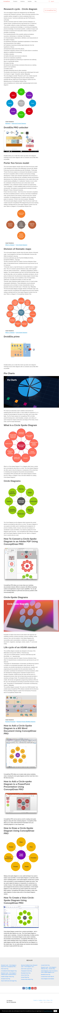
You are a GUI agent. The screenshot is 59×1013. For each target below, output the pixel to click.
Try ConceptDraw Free (50, 10)
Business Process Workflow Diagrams (26, 721)
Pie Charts (9, 373)
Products (15, 1)
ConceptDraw (6, 1)
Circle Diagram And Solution (47, 978)
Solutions (22, 1)
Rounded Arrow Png (25, 973)
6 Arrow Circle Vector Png (27, 979)
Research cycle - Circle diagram (20, 9)
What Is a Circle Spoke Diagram (20, 425)
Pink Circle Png (4, 968)
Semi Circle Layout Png (26, 968)
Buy (35, 1)
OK (55, 1011)
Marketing (7, 123)
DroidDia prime (12, 336)
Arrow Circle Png (25, 975)
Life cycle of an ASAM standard (20, 647)
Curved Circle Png (45, 965)
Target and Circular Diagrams (19, 123)
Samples (30, 1)
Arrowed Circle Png (5, 978)
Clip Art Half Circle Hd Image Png (8, 980)
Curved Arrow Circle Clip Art (47, 976)
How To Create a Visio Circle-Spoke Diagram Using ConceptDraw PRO (19, 900)
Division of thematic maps (17, 249)
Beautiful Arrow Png (45, 974)
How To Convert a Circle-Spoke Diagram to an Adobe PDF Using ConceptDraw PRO (21, 541)
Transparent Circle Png (26, 970)
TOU (51, 1000)
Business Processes (10, 721)
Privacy (48, 1000)
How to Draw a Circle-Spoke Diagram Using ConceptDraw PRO (19, 831)
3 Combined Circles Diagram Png (9, 970)
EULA (44, 1000)
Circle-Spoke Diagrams (21, 245)
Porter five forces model (16, 163)
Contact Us (35, 1000)
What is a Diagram (10, 245)
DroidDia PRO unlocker (16, 127)
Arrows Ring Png (25, 977)
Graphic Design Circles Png (7, 976)
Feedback (40, 1000)
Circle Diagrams (12, 481)
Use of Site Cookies (48, 1011)
